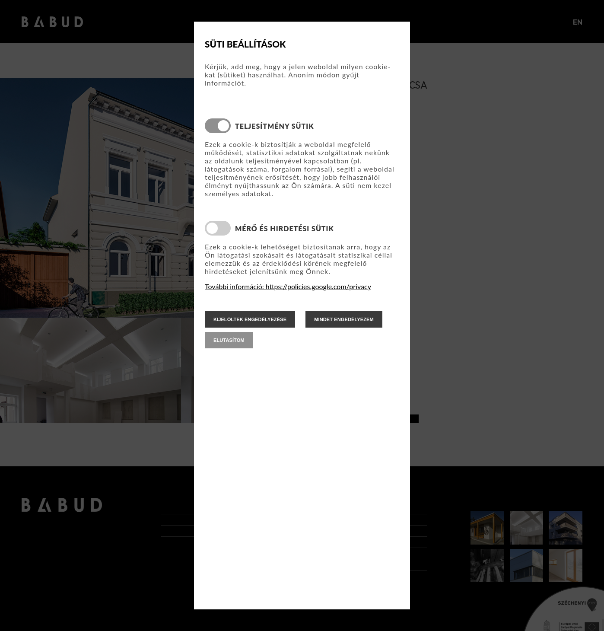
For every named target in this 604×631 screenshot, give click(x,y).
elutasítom (229, 340)
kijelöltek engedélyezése (249, 319)
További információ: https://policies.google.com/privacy (288, 286)
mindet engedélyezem (344, 319)
